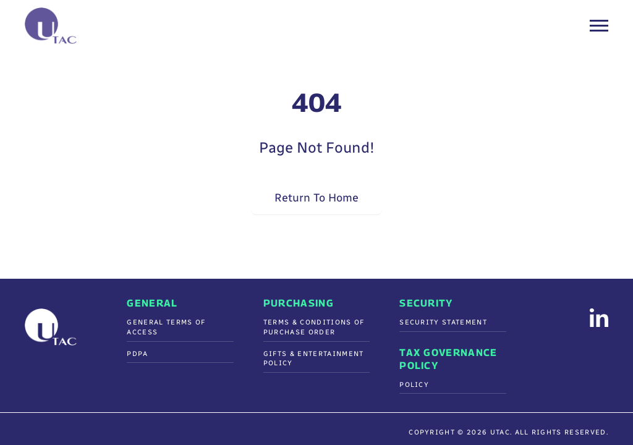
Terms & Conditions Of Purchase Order (314, 327)
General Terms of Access (166, 327)
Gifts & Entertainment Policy (313, 359)
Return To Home (316, 198)
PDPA (137, 354)
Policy (414, 385)
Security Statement (443, 322)
